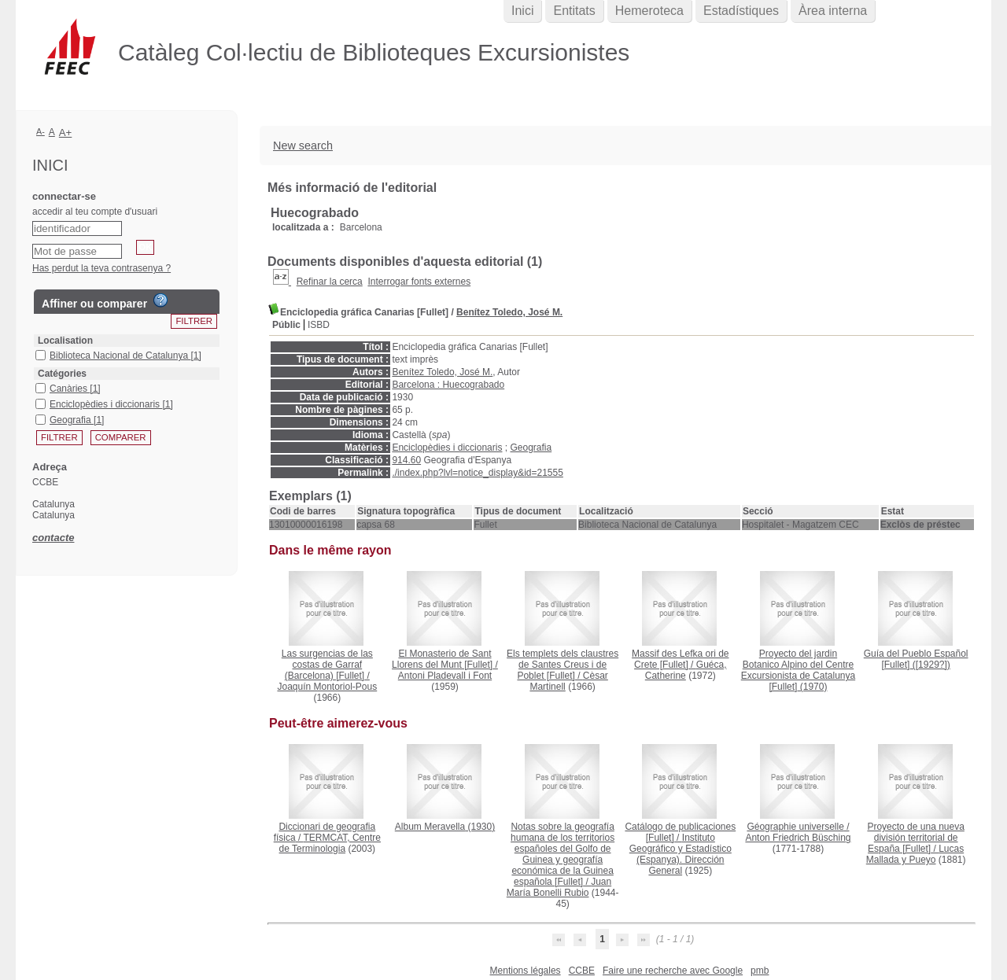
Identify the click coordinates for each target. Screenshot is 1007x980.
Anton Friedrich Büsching (797, 837)
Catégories (62, 373)
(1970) (798, 670)
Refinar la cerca (330, 281)
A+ (65, 132)
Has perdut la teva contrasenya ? (101, 268)
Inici (522, 10)
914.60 (406, 460)
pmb (760, 970)
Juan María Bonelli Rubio (559, 887)
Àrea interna (833, 10)
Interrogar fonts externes (418, 281)
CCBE (582, 970)
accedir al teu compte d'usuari (94, 211)
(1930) (445, 826)
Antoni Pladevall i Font (445, 675)
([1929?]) (916, 659)
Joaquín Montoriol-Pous (327, 686)
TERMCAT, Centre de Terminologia (330, 843)
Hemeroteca (649, 10)
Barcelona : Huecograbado (448, 384)
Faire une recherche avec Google (673, 970)
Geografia (530, 447)
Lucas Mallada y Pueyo (915, 854)
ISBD (319, 324)
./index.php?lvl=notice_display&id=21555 (477, 472)
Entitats (574, 10)
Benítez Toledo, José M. (509, 312)
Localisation (65, 340)
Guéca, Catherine (686, 670)
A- (40, 131)
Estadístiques (741, 10)
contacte (53, 537)
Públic (286, 324)
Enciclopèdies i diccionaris (447, 447)
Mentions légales (525, 970)
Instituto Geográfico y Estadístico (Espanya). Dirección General (680, 854)
